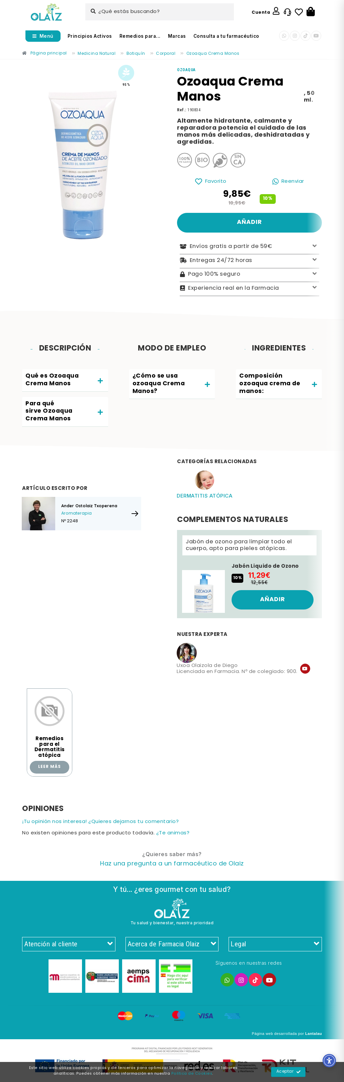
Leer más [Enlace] (49, 767)
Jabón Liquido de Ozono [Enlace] (265, 566)
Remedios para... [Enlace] (140, 36)
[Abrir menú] (43, 36)
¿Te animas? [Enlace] (173, 833)
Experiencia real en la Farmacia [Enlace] (249, 288)
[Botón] (310, 12)
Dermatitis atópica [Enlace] (204, 496)
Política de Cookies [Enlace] (191, 1074)
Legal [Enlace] (275, 944)
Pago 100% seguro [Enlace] (249, 274)
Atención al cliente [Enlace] (68, 944)
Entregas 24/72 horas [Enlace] (249, 260)
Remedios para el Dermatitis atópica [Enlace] (49, 747)
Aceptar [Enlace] (288, 1072)
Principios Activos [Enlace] (90, 36)
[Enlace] (46, 12)
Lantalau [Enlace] (313, 1034)
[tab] (65, 380)
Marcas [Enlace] (177, 36)
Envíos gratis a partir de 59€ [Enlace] (249, 246)
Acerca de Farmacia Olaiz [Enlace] (172, 944)
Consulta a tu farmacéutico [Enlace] (226, 36)
